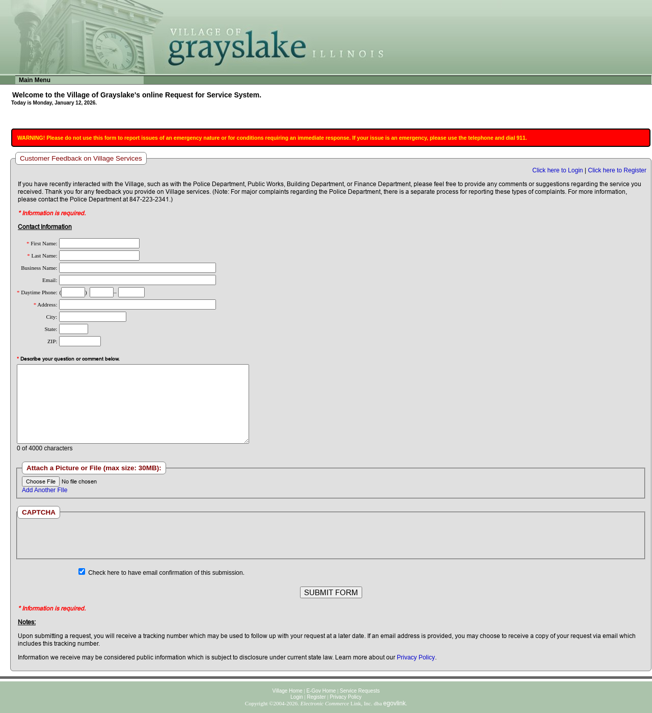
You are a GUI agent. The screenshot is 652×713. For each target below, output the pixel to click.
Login (296, 697)
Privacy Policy (416, 657)
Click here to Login (557, 170)
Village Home (288, 691)
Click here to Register (617, 170)
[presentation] (330, 538)
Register (316, 697)
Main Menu (34, 80)
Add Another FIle (44, 490)
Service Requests (359, 691)
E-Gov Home (321, 691)
